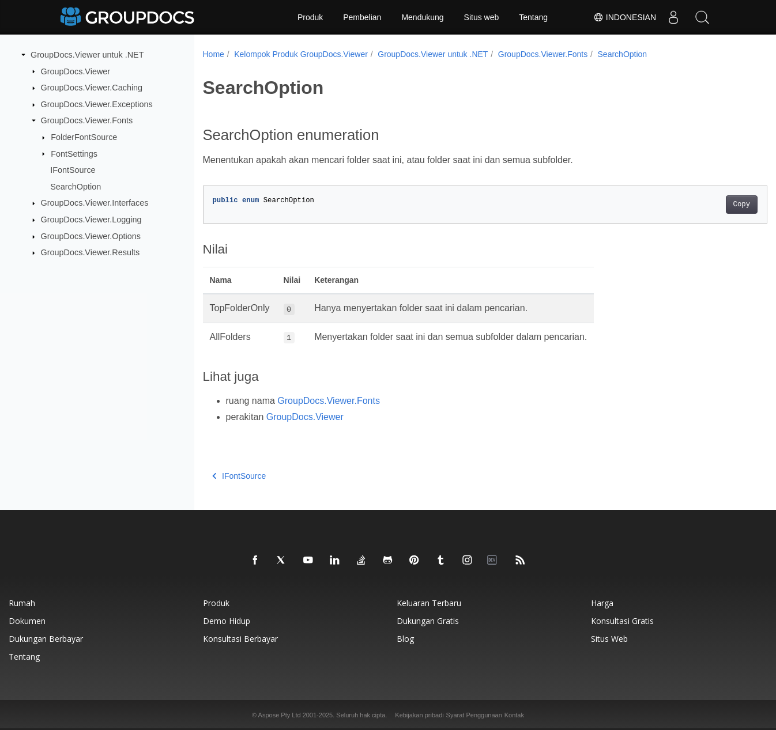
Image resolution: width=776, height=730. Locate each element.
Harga (602, 602)
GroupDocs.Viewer (76, 70)
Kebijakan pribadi (419, 715)
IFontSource (72, 170)
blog (405, 638)
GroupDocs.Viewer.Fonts (87, 120)
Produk (310, 17)
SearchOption (75, 186)
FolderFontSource (84, 137)
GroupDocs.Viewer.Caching (92, 87)
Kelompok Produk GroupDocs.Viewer (301, 54)
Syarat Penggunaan (474, 715)
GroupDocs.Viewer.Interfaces (95, 202)
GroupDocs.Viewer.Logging (91, 219)
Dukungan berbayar (46, 638)
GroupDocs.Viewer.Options (91, 236)
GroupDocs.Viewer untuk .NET (87, 54)
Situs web (481, 17)
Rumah (22, 602)
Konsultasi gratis (622, 620)
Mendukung (422, 17)
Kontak (514, 715)
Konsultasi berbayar (240, 638)
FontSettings (74, 153)
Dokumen (27, 620)
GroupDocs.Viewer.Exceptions (97, 104)
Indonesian (624, 17)
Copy (702, 205)
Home (213, 54)
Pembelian (362, 17)
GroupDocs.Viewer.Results (90, 252)
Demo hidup (226, 620)
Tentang (533, 17)
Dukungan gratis (428, 620)
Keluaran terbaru (429, 602)
